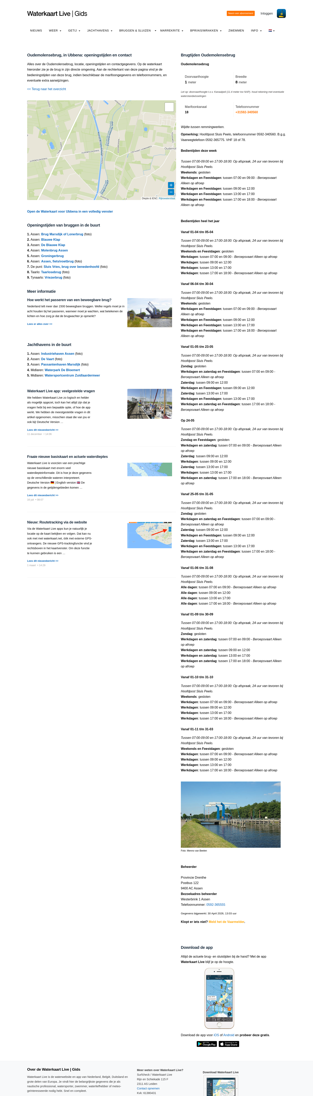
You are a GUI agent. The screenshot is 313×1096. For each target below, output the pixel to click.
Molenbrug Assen (54, 250)
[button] (169, 107)
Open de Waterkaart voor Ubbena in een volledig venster (70, 211)
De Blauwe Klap (53, 245)
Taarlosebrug (51, 272)
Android (228, 1035)
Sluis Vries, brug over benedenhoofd (71, 266)
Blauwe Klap (50, 239)
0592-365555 (215, 904)
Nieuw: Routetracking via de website (57, 522)
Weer (55, 30)
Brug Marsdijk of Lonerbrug (62, 234)
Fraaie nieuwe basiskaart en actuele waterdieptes (67, 457)
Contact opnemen (148, 1088)
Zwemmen (236, 30)
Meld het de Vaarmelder (226, 922)
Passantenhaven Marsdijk (60, 364)
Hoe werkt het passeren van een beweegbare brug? (69, 300)
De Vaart (47, 359)
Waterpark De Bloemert (62, 370)
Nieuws (36, 30)
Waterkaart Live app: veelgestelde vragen (61, 391)
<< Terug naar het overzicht (46, 89)
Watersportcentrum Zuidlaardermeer (72, 375)
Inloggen (267, 13)
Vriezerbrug (53, 277)
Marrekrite (171, 30)
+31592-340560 (247, 112)
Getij (74, 30)
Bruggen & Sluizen (135, 30)
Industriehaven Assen (57, 353)
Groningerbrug (52, 256)
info (256, 30)
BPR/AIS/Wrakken (206, 30)
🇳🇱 (271, 30)
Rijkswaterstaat (167, 198)
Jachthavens (99, 30)
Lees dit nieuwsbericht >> (42, 429)
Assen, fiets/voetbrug (57, 261)
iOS (216, 1035)
